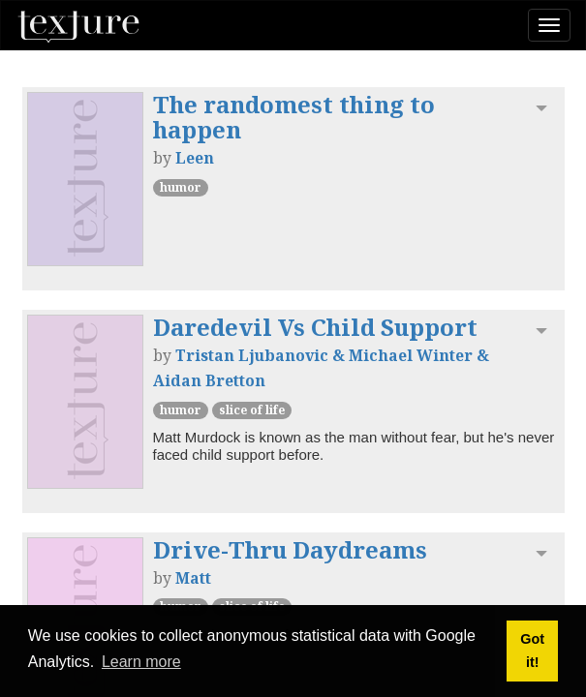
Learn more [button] (141, 661)
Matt (193, 578)
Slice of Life (252, 410)
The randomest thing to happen (294, 116)
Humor (180, 187)
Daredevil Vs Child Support (315, 327)
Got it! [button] (532, 650)
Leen (194, 157)
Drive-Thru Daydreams (290, 549)
